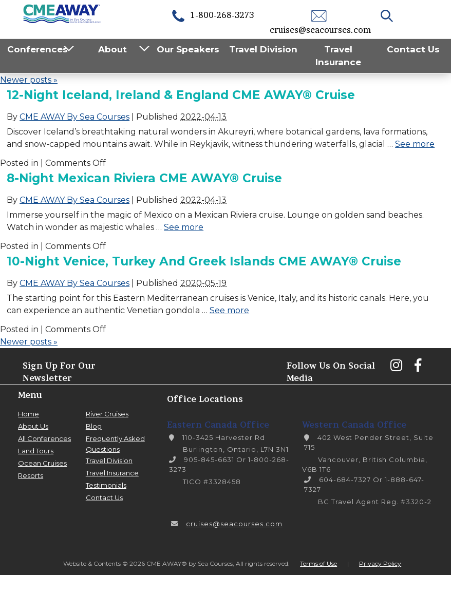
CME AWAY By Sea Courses (74, 117)
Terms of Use (318, 563)
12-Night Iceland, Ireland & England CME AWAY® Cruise (181, 95)
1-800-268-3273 (212, 15)
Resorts (30, 475)
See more (415, 144)
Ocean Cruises (42, 463)
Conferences (37, 49)
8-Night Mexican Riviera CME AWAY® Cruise (144, 178)
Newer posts (29, 80)
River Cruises (107, 414)
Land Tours (35, 451)
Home (28, 414)
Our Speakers (188, 49)
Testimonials (106, 485)
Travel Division (263, 49)
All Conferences (44, 438)
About (112, 49)
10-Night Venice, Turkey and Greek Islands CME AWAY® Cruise (204, 261)
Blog (94, 426)
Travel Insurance (338, 56)
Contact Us (413, 49)
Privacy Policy (380, 563)
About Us (33, 426)
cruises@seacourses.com (234, 524)
